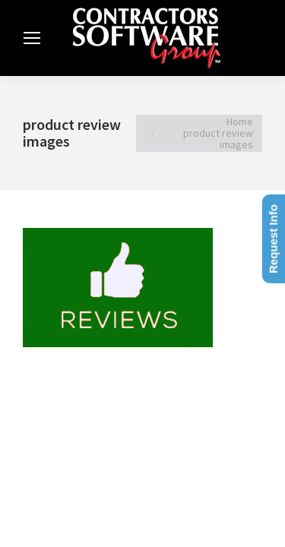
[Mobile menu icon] (32, 38)
